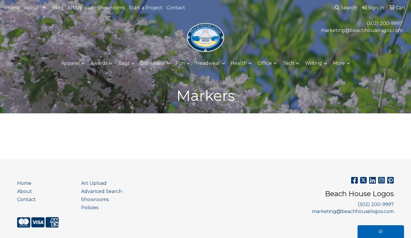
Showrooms (111, 7)
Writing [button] (313, 63)
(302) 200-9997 (385, 23)
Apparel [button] (70, 63)
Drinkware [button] (152, 63)
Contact (176, 7)
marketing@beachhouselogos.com (362, 30)
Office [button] (265, 63)
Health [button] (239, 63)
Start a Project (145, 7)
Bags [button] (124, 63)
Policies (89, 207)
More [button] (339, 63)
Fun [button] (180, 63)
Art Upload (80, 7)
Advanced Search (101, 191)
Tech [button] (288, 63)
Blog (57, 7)
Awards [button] (99, 63)
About (31, 7)
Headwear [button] (208, 63)
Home (13, 7)
